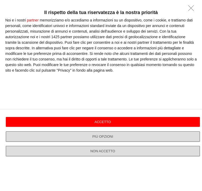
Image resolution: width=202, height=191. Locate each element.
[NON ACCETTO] (192, 9)
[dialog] (101, 95)
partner (33, 20)
